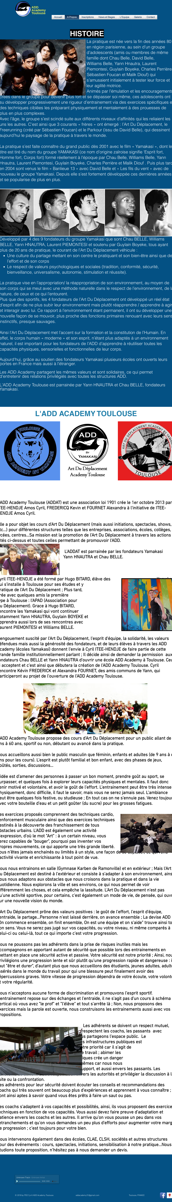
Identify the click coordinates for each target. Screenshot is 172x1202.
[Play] (17, 1181)
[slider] (56, 1181)
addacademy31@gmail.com (87, 1195)
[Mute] (53, 1181)
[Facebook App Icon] (163, 1195)
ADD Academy (38, 8)
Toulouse (38, 13)
